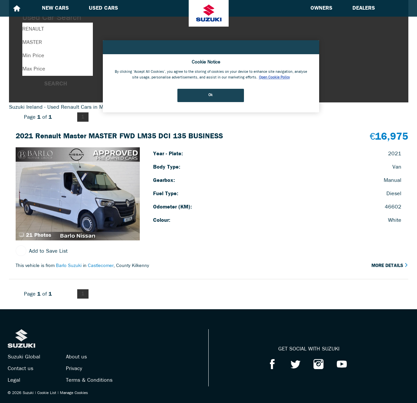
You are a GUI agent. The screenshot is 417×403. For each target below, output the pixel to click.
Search (55, 84)
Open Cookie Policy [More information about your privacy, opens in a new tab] (274, 77)
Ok (210, 95)
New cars (55, 8)
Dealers (363, 8)
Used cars (103, 8)
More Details (389, 265)
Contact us (20, 368)
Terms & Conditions (89, 380)
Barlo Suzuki (69, 265)
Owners (321, 8)
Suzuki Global (24, 357)
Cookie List (46, 393)
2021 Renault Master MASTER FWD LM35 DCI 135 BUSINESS (119, 136)
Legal (14, 380)
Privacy (74, 368)
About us (76, 357)
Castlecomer (100, 265)
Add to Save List (42, 251)
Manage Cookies (74, 393)
